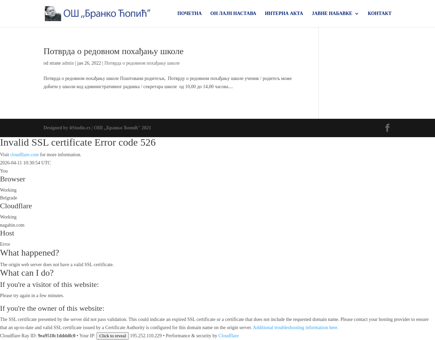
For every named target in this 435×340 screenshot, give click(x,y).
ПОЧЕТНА (189, 13)
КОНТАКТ (380, 13)
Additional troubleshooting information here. (295, 327)
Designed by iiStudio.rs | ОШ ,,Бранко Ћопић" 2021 (97, 127)
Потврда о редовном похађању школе (114, 51)
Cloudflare (16, 205)
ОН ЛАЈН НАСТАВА (233, 13)
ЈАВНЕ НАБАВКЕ (332, 13)
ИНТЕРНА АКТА (284, 13)
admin (68, 63)
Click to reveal (112, 335)
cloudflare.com (24, 154)
